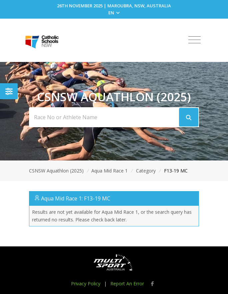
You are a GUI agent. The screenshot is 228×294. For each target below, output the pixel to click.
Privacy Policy (85, 283)
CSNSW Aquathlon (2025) (56, 170)
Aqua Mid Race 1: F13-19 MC (75, 198)
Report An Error (127, 283)
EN (114, 13)
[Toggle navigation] (194, 40)
